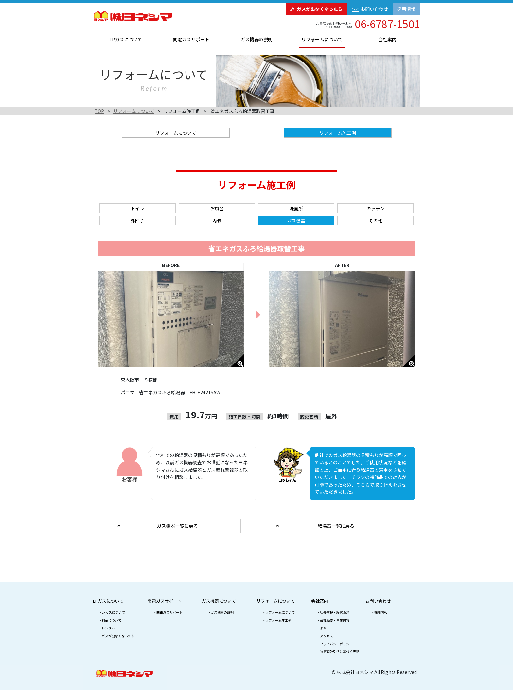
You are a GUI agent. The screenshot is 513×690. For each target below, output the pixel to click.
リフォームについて (322, 39)
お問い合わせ (374, 9)
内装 (216, 220)
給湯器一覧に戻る (336, 525)
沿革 (323, 628)
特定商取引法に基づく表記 (339, 651)
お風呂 (217, 208)
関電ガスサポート (191, 39)
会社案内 (387, 39)
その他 (375, 220)
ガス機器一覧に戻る (177, 525)
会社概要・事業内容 (334, 620)
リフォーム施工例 (278, 620)
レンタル (108, 628)
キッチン (375, 208)
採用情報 (406, 9)
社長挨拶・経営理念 (334, 612)
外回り (137, 220)
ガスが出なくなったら (320, 9)
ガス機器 (296, 220)
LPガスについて (125, 39)
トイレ (137, 208)
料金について (111, 620)
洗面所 (296, 208)
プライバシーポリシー (336, 643)
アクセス (326, 635)
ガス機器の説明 (256, 39)
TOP (99, 111)
